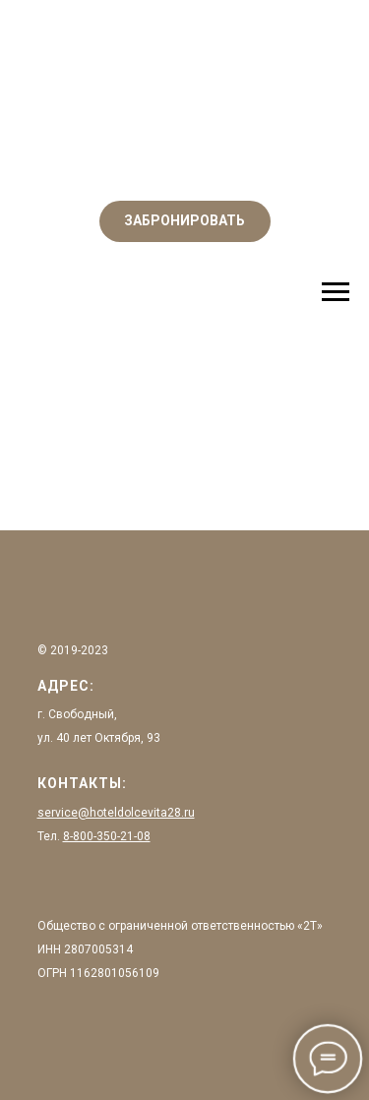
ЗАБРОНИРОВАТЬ (184, 220)
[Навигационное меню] (335, 292)
